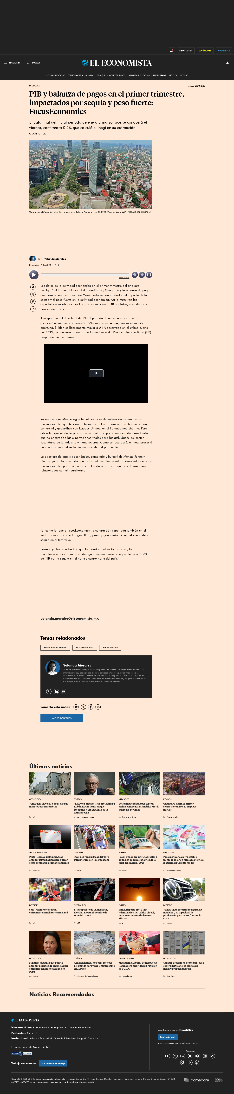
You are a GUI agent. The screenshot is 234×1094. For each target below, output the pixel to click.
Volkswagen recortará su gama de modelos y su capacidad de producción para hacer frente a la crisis (182, 914)
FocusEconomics (84, 647)
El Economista (41, 1027)
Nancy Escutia (127, 976)
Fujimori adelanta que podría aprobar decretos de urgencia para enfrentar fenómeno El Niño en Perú (49, 967)
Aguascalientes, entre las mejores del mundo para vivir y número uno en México (94, 965)
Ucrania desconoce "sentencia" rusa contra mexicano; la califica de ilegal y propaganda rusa (183, 965)
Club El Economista (80, 1027)
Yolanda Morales (55, 258)
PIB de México (110, 647)
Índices (173, 75)
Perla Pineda (171, 976)
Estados (167, 799)
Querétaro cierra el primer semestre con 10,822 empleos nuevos (180, 806)
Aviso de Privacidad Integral (70, 1038)
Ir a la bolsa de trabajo (53, 1063)
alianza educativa (139, 75)
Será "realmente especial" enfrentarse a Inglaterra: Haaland (48, 911)
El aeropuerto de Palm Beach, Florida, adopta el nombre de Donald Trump (91, 912)
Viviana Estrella (172, 817)
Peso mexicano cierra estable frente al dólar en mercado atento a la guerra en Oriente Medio (183, 860)
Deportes (78, 852)
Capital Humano (127, 958)
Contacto (93, 1038)
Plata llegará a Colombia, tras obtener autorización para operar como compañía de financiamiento (49, 860)
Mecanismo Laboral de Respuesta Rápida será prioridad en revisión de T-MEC (138, 965)
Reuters (79, 870)
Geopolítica (35, 799)
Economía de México (55, 647)
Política (78, 799)
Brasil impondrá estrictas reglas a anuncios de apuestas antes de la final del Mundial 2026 (138, 860)
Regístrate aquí (167, 1037)
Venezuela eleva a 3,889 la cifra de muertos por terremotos (49, 805)
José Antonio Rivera (129, 817)
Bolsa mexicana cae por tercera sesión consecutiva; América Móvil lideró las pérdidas (139, 806)
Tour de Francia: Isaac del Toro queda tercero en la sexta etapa (92, 858)
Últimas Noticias (55, 75)
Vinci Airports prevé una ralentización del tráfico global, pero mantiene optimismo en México (137, 914)
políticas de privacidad (190, 1043)
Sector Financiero (38, 852)
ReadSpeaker (124, 277)
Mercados (124, 799)
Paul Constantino (83, 817)
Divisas (184, 75)
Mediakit (32, 1033)
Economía (34, 86)
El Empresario (59, 1027)
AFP (34, 817)
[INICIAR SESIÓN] (227, 63)
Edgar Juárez (37, 870)
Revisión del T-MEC (114, 75)
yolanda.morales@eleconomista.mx (69, 618)
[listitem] (34, 275)
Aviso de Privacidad (40, 1038)
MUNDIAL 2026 (93, 75)
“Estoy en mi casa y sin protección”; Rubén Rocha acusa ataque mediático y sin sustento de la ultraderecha (94, 808)
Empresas (123, 852)
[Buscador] (33, 63)
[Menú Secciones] (12, 63)
